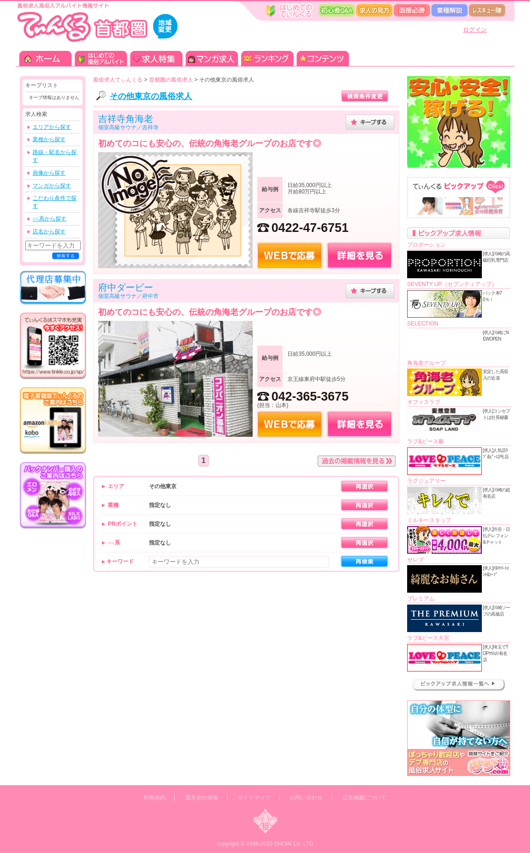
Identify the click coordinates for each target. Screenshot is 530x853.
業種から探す (49, 139)
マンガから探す (52, 185)
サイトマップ (254, 797)
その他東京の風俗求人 (151, 96)
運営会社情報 (201, 797)
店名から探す (49, 231)
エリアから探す (52, 127)
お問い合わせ (306, 797)
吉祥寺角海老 (125, 119)
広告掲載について (364, 797)
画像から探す (49, 173)
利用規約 (155, 797)
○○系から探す (50, 218)
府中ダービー (125, 287)
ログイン (475, 29)
